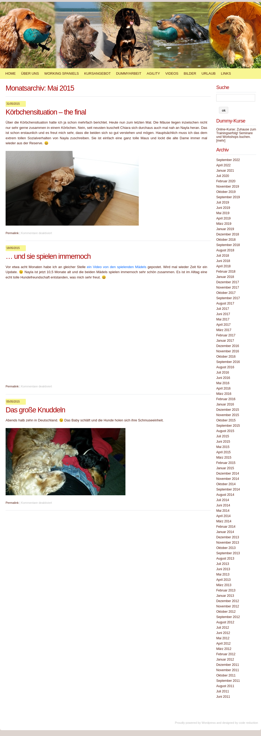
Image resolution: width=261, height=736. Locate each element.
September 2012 (228, 617)
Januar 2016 (225, 404)
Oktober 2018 (226, 240)
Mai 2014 (222, 511)
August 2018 (225, 250)
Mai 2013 (222, 574)
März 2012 (223, 649)
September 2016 (228, 362)
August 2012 (225, 622)
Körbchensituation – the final (46, 112)
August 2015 (225, 431)
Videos (171, 73)
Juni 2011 (223, 697)
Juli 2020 (222, 176)
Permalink (12, 233)
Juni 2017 (223, 314)
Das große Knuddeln (35, 410)
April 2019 (223, 218)
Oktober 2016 (226, 356)
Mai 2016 (222, 383)
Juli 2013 (222, 564)
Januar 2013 (225, 596)
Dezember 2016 (227, 346)
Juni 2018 (223, 261)
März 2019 (223, 224)
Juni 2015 (223, 441)
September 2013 (228, 553)
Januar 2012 (225, 659)
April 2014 (223, 516)
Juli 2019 (222, 202)
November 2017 (227, 287)
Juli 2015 (222, 436)
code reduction (248, 722)
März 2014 (223, 521)
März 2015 (223, 457)
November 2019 (227, 186)
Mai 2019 (222, 213)
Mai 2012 (222, 638)
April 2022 (223, 165)
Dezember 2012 (227, 601)
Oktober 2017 (226, 293)
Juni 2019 (223, 208)
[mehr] (220, 140)
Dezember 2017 (227, 282)
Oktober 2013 (226, 548)
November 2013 (227, 542)
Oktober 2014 (226, 484)
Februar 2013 (225, 590)
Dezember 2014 (227, 473)
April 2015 (223, 452)
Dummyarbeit (128, 73)
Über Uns (30, 73)
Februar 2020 (225, 181)
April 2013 (223, 580)
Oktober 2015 (226, 420)
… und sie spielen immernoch (48, 256)
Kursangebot (97, 73)
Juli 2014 (222, 500)
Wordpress (209, 722)
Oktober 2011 (226, 675)
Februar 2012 (225, 654)
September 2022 (228, 160)
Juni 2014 (223, 505)
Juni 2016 (223, 378)
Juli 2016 (222, 372)
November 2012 (227, 606)
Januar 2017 (225, 340)
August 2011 (225, 686)
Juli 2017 (222, 309)
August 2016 (225, 367)
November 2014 (227, 479)
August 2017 (225, 303)
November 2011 (227, 670)
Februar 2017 (225, 335)
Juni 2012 (223, 633)
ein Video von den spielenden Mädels (116, 267)
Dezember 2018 (227, 234)
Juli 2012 (222, 627)
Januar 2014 (225, 532)
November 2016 (227, 351)
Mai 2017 (222, 319)
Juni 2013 (223, 569)
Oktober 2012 (226, 612)
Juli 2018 (222, 255)
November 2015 (227, 415)
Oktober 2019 (226, 192)
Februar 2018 (225, 271)
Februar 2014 (225, 526)
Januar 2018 (225, 277)
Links (226, 73)
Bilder (190, 73)
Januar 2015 (225, 468)
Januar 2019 (225, 229)
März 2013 (223, 585)
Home (10, 73)
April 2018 (223, 266)
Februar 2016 (225, 399)
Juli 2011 (222, 691)
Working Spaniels (61, 73)
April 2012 (223, 643)
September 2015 (228, 426)
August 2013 (225, 558)
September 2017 (228, 298)
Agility (153, 73)
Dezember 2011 (227, 665)
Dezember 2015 (227, 410)
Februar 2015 (225, 463)
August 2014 (225, 495)
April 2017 (223, 325)
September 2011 (228, 681)
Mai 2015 (222, 447)
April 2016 (223, 388)
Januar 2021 (225, 170)
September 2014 (228, 489)
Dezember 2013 (227, 537)
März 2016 (223, 394)
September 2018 (228, 245)
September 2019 (228, 197)
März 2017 (223, 330)
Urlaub (209, 73)
